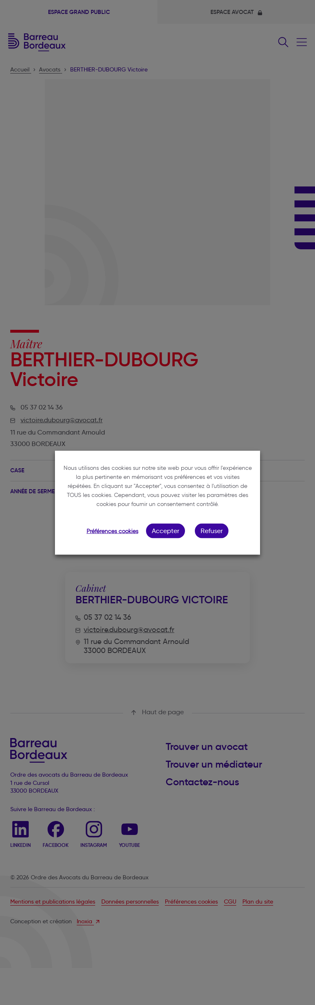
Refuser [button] (212, 530)
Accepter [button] (165, 530)
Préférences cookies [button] (112, 530)
